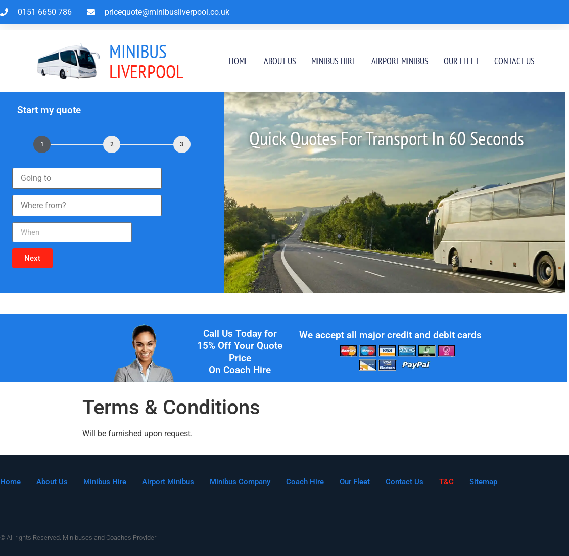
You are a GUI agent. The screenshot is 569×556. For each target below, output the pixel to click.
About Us (280, 61)
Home (239, 61)
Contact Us (514, 61)
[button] (32, 258)
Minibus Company (240, 481)
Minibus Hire (333, 61)
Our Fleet (461, 61)
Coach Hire (305, 481)
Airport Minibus (400, 61)
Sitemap (483, 481)
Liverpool (146, 61)
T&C (446, 481)
